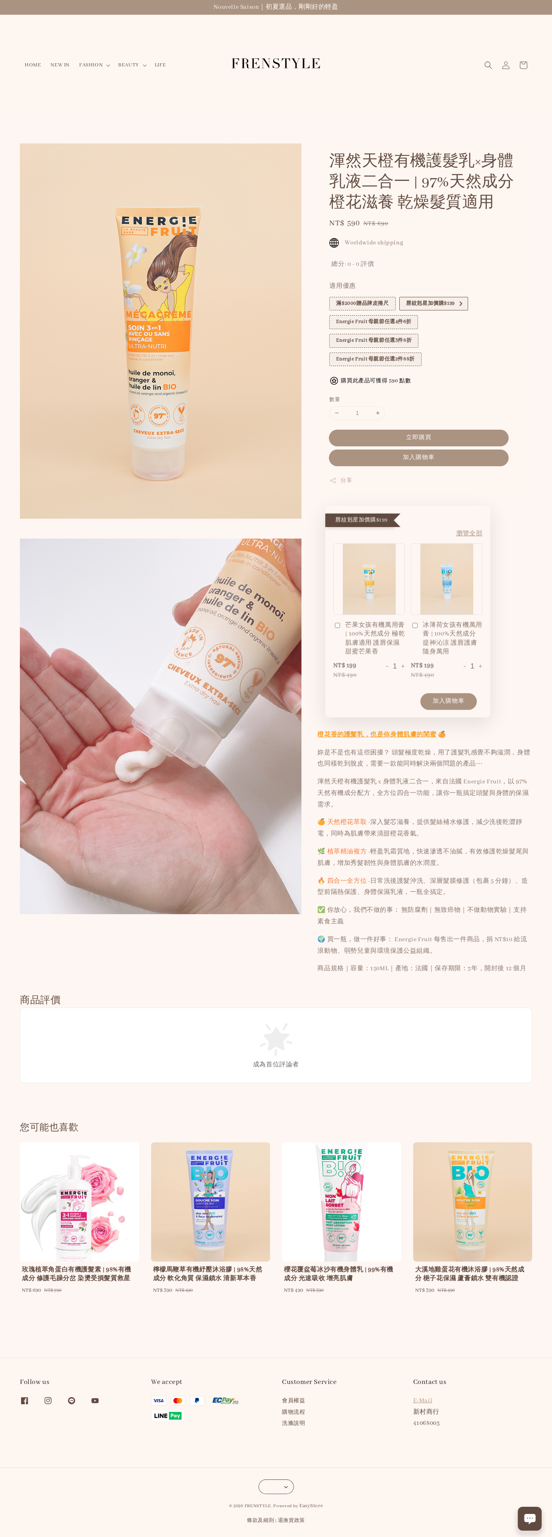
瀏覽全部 (469, 533)
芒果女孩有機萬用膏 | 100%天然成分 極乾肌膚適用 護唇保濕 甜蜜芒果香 (369, 638)
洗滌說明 (293, 1423)
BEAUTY (128, 65)
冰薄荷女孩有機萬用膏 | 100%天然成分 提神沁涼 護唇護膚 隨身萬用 (446, 638)
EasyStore (311, 1506)
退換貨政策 (291, 1520)
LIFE (160, 65)
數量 (334, 400)
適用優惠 (342, 286)
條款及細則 (260, 1520)
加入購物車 (419, 457)
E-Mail (423, 1400)
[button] (488, 65)
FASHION (91, 65)
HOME (33, 65)
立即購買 (418, 437)
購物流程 (293, 1412)
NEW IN (60, 65)
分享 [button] (340, 480)
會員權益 (293, 1400)
